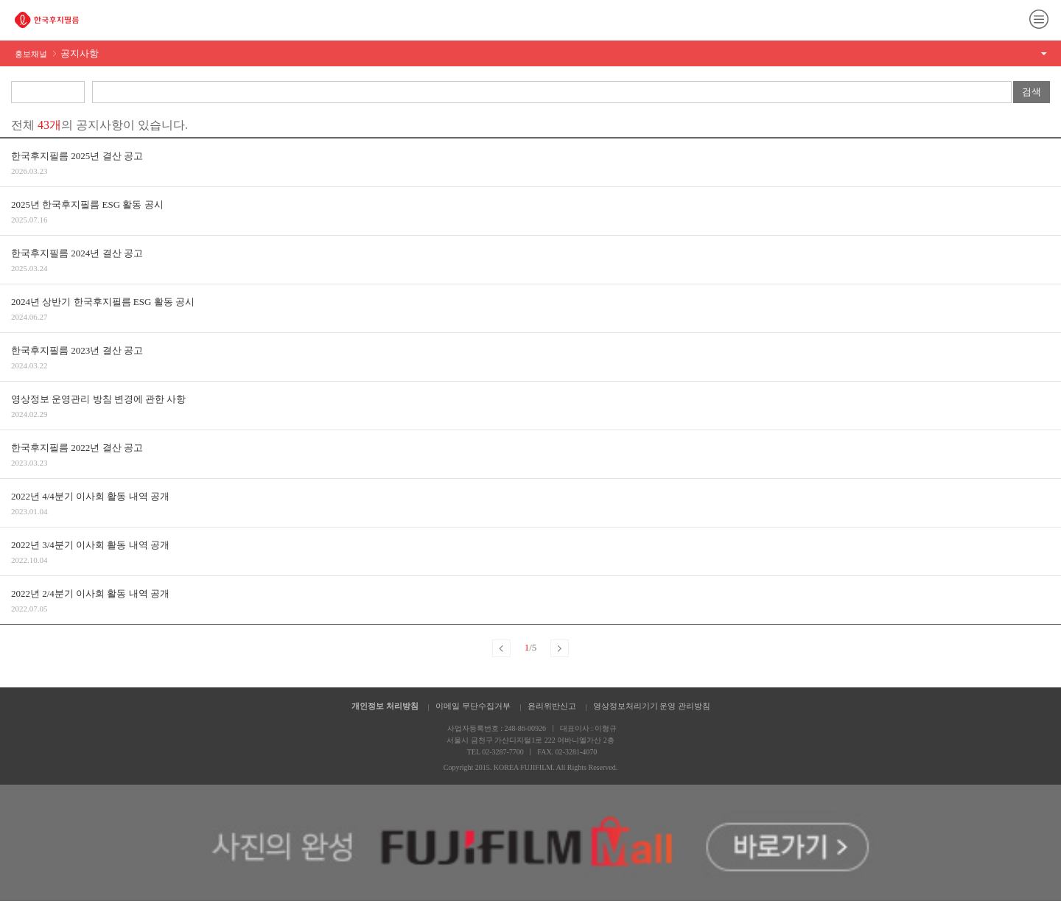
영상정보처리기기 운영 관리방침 (652, 705)
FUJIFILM (47, 20)
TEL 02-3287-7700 (495, 752)
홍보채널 (57, 53)
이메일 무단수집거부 (473, 705)
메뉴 (1038, 19)
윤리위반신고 (552, 705)
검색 (1031, 91)
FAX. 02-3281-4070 (567, 752)
